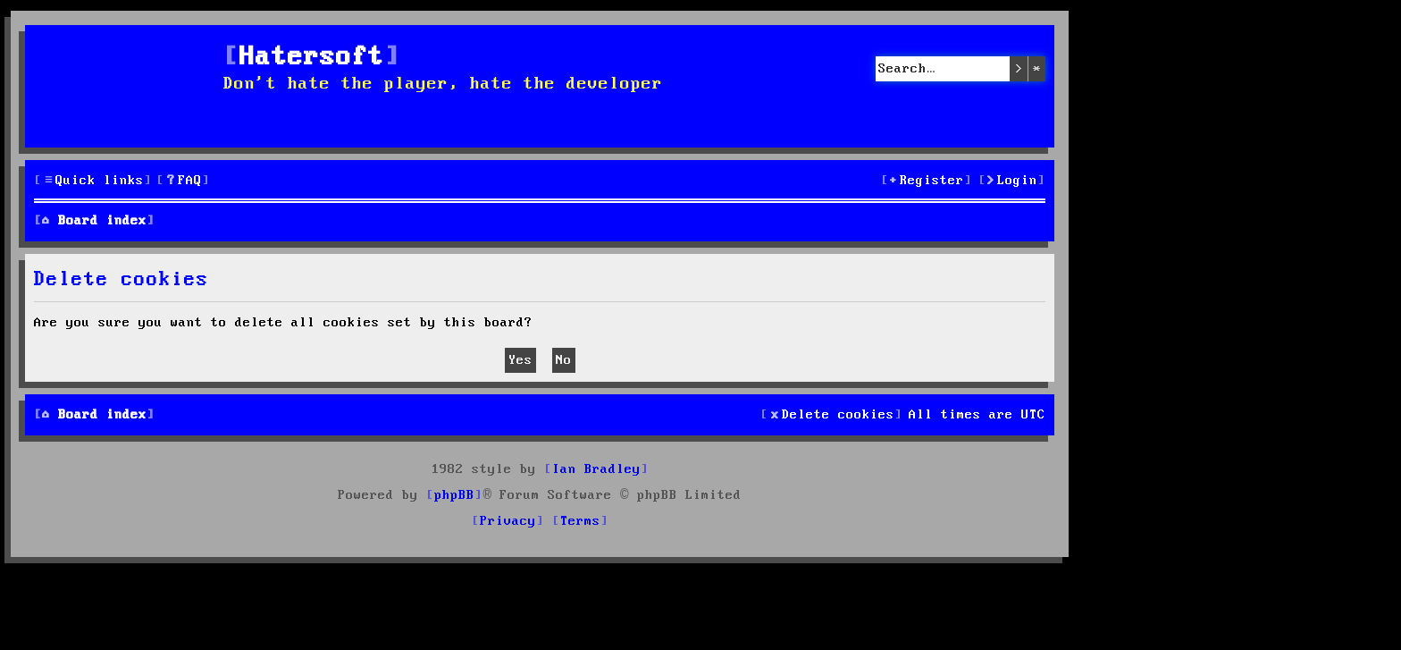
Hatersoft (311, 57)
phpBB (454, 495)
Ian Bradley (596, 469)
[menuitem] (183, 181)
